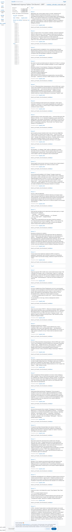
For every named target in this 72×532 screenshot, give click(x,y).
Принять (54, 528)
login (65, 1)
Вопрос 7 (33, 114)
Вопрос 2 (33, 31)
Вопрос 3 (33, 47)
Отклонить (48, 528)
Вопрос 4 (33, 61)
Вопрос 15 (33, 252)
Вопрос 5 (33, 84)
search (13, 1)
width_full (63, 4)
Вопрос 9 (33, 147)
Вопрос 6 (33, 101)
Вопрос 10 (33, 161)
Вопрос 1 (33, 11)
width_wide (57, 4)
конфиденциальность (26, 524)
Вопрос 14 (33, 231)
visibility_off (50, 4)
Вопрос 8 (33, 131)
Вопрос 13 (33, 209)
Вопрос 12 (33, 191)
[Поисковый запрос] (38, 1)
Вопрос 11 (33, 172)
